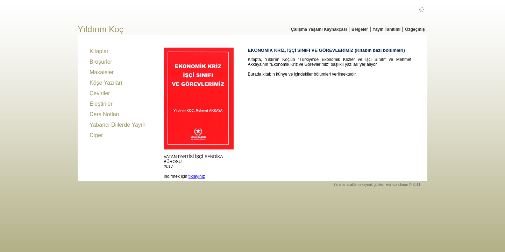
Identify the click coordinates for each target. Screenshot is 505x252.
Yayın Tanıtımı (386, 29)
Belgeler (359, 29)
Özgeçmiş (415, 29)
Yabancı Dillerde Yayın (117, 125)
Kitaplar (99, 51)
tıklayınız (197, 176)
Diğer (96, 135)
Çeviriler (100, 93)
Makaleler (102, 72)
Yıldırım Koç (100, 29)
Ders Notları (104, 114)
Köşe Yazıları (106, 83)
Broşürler (101, 62)
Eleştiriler (101, 104)
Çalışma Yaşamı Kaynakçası (319, 29)
